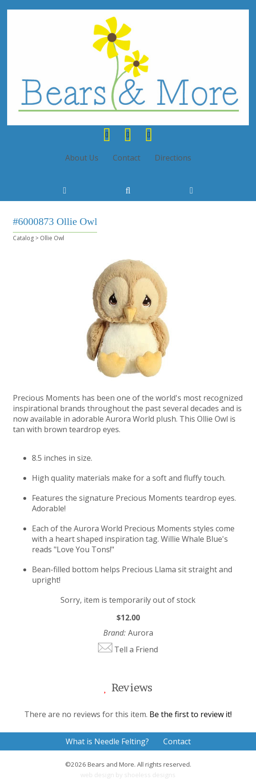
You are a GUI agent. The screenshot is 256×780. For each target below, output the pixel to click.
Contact (126, 157)
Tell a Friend (136, 649)
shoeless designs (150, 774)
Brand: (114, 633)
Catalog (23, 238)
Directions (173, 157)
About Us (81, 157)
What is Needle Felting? (107, 741)
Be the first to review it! (190, 714)
